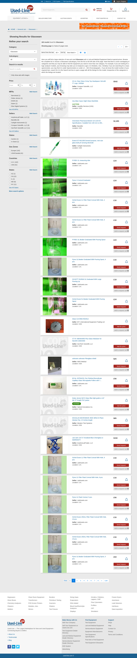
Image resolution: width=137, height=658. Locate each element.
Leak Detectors (117, 603)
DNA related (74, 603)
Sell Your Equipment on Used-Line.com (70, 627)
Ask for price (121, 109)
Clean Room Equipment (36, 597)
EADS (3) (13, 101)
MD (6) (12, 182)
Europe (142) (14, 150)
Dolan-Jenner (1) (15, 98)
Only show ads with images (19, 75)
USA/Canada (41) (16, 153)
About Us (11, 634)
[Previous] (70, 580)
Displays (73, 611)
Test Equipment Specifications (90, 636)
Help (109, 625)
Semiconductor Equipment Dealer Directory (71, 642)
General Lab (23, 29)
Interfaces (115, 606)
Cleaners (10, 606)
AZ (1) (12, 174)
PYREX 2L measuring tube (81, 160)
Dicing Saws (74, 597)
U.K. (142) (13, 162)
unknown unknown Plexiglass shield (84, 358)
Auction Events (66, 18)
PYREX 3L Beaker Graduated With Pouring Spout (88, 239)
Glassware (33, 29)
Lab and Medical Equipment (94, 625)
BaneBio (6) (14, 120)
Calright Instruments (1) (18, 122)
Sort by (63, 52)
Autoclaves (115, 600)
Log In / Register (121, 1)
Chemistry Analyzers (14, 603)
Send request (121, 89)
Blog (9, 640)
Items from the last (48, 52)
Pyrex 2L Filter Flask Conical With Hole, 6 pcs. (87, 477)
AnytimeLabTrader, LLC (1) (19, 117)
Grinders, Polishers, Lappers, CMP (97, 598)
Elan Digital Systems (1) (18, 106)
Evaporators (74, 600)
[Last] (106, 580)
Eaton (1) (13, 103)
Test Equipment (90, 622)
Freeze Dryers (116, 597)
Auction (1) (14, 139)
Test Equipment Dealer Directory (70, 632)
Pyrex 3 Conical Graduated (81, 180)
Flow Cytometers (96, 602)
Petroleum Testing (55, 600)
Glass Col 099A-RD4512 (80, 319)
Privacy (110, 631)
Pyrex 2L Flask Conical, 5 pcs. (82, 497)
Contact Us (121, 18)
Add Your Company (68, 622)
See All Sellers (14, 131)
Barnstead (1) (14, 95)
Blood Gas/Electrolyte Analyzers (77, 607)
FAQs (110, 622)
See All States (13, 187)
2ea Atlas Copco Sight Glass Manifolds (85, 101)
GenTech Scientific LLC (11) (19, 128)
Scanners (52, 603)
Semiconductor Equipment (94, 628)
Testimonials (12, 637)
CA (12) (12, 176)
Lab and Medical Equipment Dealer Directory (71, 637)
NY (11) (12, 184)
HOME (14, 29)
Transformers (32, 600)
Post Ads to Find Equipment (94, 640)
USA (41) (13, 165)
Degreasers (11, 597)
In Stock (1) (14, 142)
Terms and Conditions (115, 634)
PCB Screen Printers (35, 603)
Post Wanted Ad (102, 18)
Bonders (52, 597)
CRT (92, 608)
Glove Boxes (11, 600)
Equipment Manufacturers (93, 631)
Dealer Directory (45, 18)
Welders (10, 609)
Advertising (66, 649)
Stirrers (30, 609)
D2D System (66, 646)
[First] (65, 580)
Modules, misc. (33, 606)
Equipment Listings (20, 18)
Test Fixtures (53, 609)
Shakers (52, 606)
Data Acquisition (117, 609)
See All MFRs (13, 109)
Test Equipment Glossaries (94, 643)
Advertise (84, 18)
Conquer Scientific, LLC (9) (19, 125)
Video (107, 1)
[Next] (101, 580)
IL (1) (12, 179)
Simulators (94, 611)
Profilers (93, 605)
